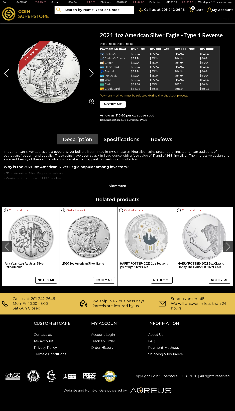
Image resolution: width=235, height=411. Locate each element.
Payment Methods (163, 348)
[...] (94, 10)
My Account (44, 341)
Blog (168, 19)
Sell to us (224, 19)
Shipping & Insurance (165, 354)
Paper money (120, 19)
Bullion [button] (61, 19)
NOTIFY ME (113, 104)
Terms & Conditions (50, 354)
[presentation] (7, 246)
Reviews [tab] (161, 139)
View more (117, 186)
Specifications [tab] (121, 139)
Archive (148, 19)
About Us (155, 335)
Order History (102, 348)
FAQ (151, 341)
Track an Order (103, 341)
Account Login (103, 335)
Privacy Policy (45, 348)
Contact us (43, 335)
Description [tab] (77, 139)
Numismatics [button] (88, 19)
